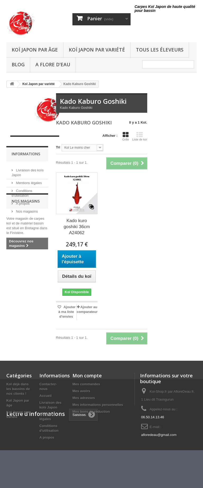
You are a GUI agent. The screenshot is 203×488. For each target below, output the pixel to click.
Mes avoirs (81, 391)
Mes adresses (83, 398)
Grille (125, 136)
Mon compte (87, 375)
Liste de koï (139, 136)
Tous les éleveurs (159, 49)
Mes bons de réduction (91, 412)
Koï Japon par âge (35, 49)
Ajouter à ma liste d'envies (67, 311)
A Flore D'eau (52, 64)
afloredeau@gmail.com (159, 435)
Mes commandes (86, 384)
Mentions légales (28, 181)
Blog (18, 64)
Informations (26, 153)
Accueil (45, 396)
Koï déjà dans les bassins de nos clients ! (18, 389)
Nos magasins (26, 209)
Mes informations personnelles (97, 405)
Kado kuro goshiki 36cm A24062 (77, 226)
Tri (58, 147)
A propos (22, 201)
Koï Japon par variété (97, 49)
